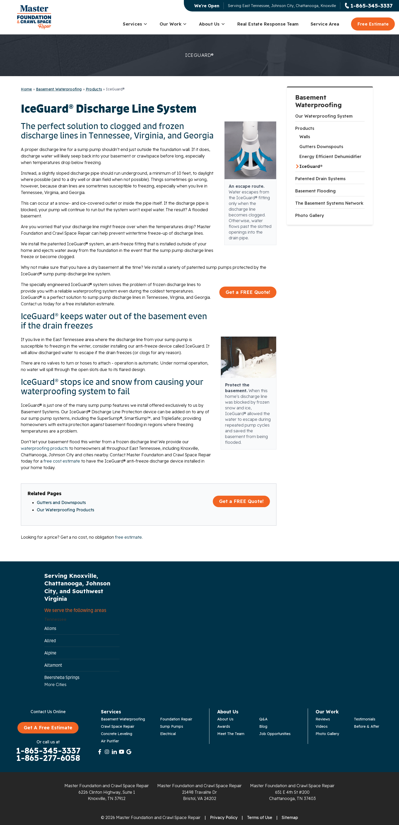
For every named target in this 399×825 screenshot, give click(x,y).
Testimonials (364, 719)
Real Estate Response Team (268, 24)
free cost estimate (62, 461)
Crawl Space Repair (117, 726)
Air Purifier (110, 741)
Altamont (53, 665)
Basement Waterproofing (318, 101)
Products (304, 128)
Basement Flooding (315, 190)
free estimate (128, 537)
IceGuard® (311, 166)
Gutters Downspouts (321, 146)
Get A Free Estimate (48, 728)
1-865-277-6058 (48, 758)
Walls (304, 136)
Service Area (325, 24)
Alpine (50, 653)
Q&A (263, 719)
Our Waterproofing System (324, 116)
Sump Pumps (171, 726)
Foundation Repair (176, 719)
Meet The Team (230, 733)
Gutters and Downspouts (61, 502)
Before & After (366, 726)
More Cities (55, 684)
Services (135, 24)
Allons (50, 628)
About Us (212, 24)
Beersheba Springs (62, 677)
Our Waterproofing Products (65, 509)
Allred (50, 640)
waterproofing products (44, 448)
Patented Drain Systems (320, 178)
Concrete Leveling (116, 733)
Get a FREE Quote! (248, 292)
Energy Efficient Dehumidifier (330, 156)
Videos (322, 726)
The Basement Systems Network (329, 203)
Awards (223, 726)
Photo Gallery (309, 215)
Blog (263, 726)
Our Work (173, 24)
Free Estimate (373, 24)
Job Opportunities (275, 733)
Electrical (168, 733)
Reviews (323, 719)
